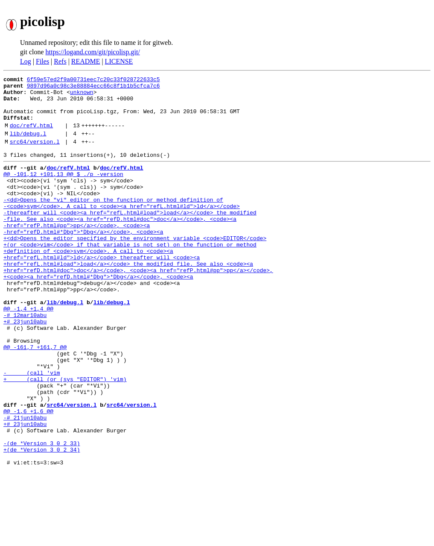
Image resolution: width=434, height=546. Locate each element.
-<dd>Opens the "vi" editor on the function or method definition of (113, 221)
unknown (81, 96)
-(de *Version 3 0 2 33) (41, 513)
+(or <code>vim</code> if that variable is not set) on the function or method (129, 275)
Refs (60, 61)
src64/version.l (35, 154)
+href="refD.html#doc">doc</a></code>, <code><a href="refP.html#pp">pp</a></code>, (138, 306)
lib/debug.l (28, 145)
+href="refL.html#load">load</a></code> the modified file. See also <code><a (128, 298)
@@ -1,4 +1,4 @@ (28, 352)
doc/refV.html (31, 135)
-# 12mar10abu (25, 360)
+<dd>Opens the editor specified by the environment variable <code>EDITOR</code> (134, 267)
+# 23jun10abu (25, 367)
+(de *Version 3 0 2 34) (41, 521)
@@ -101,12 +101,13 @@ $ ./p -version (63, 190)
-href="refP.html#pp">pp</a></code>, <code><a (76, 252)
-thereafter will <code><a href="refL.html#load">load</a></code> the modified (129, 237)
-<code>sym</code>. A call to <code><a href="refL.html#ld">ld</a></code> (121, 229)
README (85, 61)
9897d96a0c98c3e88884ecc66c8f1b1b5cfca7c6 (93, 88)
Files (42, 61)
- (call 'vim (31, 429)
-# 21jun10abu (25, 483)
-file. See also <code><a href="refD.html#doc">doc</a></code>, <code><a (119, 244)
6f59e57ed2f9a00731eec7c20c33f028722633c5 (93, 80)
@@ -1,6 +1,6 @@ (28, 475)
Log (25, 61)
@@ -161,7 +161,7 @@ (35, 398)
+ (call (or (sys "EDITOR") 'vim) (65, 436)
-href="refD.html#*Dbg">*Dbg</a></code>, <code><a (83, 260)
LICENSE (119, 61)
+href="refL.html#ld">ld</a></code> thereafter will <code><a (101, 290)
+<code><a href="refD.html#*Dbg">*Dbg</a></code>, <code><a (98, 313)
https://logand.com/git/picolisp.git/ (93, 52)
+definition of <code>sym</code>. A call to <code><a (88, 283)
